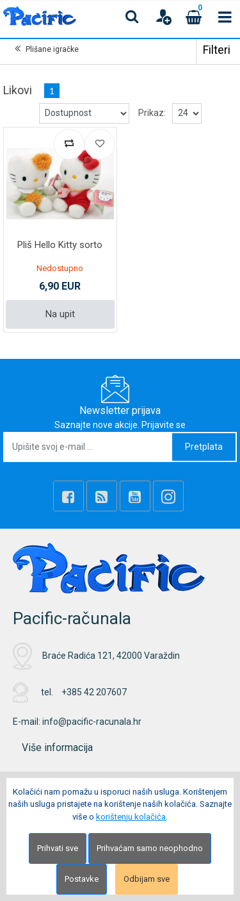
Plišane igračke (52, 49)
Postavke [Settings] (82, 879)
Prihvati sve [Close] (57, 848)
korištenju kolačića (131, 817)
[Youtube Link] (135, 496)
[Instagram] (168, 496)
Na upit (60, 314)
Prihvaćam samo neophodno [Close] (150, 848)
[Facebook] (68, 496)
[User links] (163, 16)
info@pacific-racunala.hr (91, 721)
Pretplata (204, 447)
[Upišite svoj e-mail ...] (88, 447)
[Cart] (194, 16)
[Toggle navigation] (224, 16)
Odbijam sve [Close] (147, 879)
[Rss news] (101, 496)
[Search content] (132, 16)
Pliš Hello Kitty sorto (59, 245)
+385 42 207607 (94, 692)
